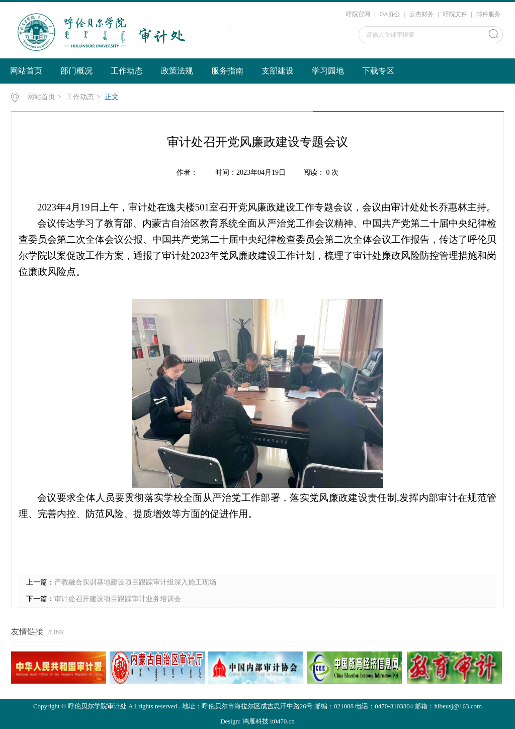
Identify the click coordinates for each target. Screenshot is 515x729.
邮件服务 (488, 14)
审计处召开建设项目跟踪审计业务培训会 (117, 599)
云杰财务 (421, 14)
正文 (112, 97)
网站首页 (26, 70)
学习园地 (328, 70)
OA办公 (389, 14)
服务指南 (227, 70)
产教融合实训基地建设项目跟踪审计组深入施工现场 (135, 582)
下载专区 (378, 70)
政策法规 (177, 70)
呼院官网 (358, 14)
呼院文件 (455, 14)
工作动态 (127, 70)
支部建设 (278, 70)
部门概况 (76, 70)
